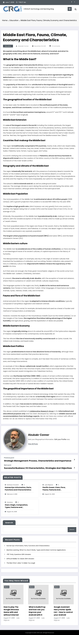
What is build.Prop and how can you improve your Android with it (37, 610)
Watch (7, 586)
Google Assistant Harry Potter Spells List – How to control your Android (63, 610)
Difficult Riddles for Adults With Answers (20, 558)
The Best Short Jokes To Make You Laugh (21, 562)
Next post (7, 465)
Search (9, 522)
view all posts (33, 444)
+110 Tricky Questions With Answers (19, 553)
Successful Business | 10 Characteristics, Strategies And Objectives (35, 467)
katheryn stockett (13, 484)
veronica (10, 502)
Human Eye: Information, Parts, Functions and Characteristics (18, 488)
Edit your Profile (60, 439)
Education (8, 46)
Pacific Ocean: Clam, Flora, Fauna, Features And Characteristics (54, 488)
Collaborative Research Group (41, 411)
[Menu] (69, 9)
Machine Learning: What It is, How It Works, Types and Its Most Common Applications (36, 549)
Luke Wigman (49, 484)
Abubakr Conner (23, 46)
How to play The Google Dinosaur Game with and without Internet (11, 610)
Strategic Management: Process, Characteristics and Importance (34, 460)
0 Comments (56, 46)
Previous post (9, 458)
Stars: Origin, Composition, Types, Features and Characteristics (16, 505)
